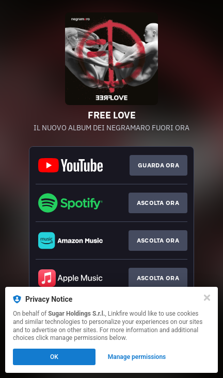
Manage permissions (137, 356)
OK (54, 356)
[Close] (207, 297)
